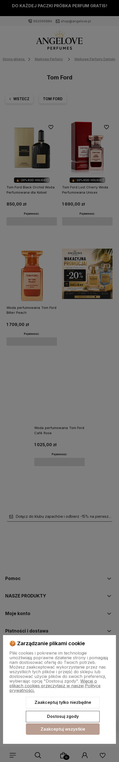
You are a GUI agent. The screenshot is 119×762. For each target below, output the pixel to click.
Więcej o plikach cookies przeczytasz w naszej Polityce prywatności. (55, 685)
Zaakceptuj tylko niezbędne (63, 702)
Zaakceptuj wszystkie (63, 729)
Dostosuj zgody (63, 716)
